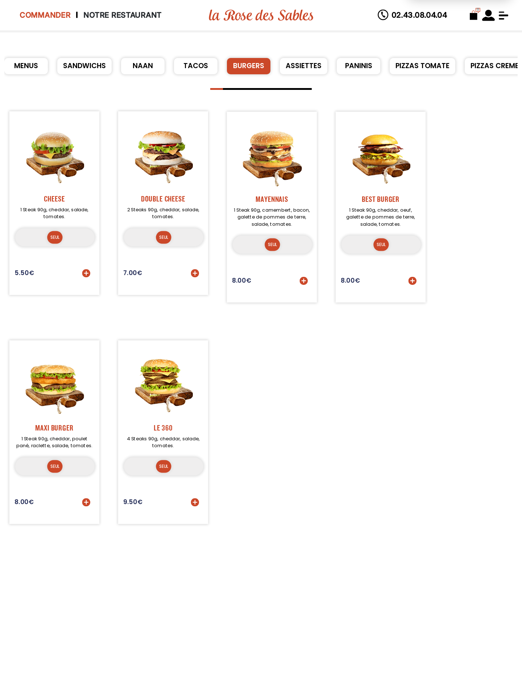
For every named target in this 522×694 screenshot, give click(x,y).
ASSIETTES (304, 66)
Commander (45, 15)
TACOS (195, 66)
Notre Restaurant (122, 15)
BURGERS (248, 66)
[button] (216, 89)
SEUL (54, 245)
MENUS (26, 66)
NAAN (143, 66)
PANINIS (358, 66)
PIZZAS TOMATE (422, 66)
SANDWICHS (84, 66)
